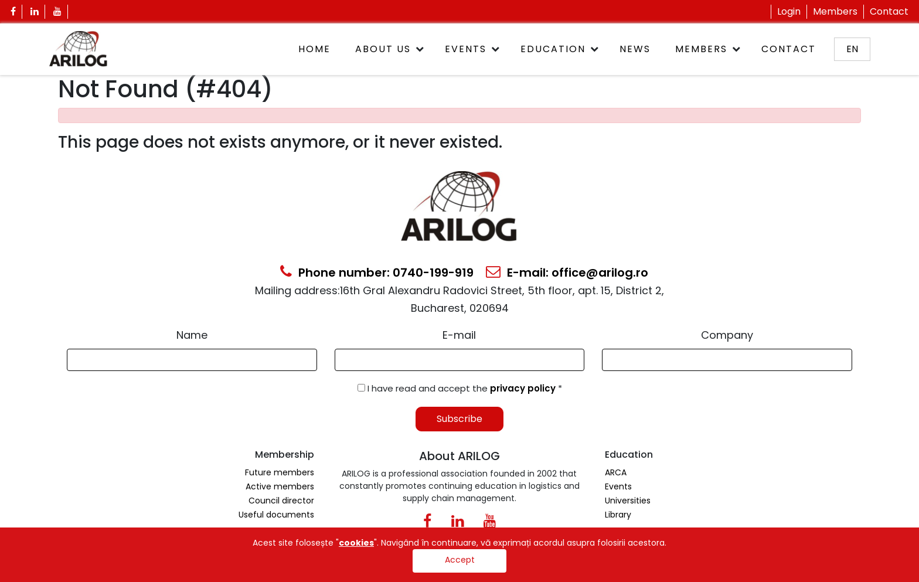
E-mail (459, 335)
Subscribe (459, 419)
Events (465, 49)
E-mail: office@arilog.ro (567, 272)
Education (553, 49)
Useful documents (276, 514)
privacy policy (524, 388)
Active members (280, 486)
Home (314, 49)
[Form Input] (192, 360)
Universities (628, 500)
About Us (383, 49)
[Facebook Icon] (13, 12)
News (635, 49)
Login (789, 11)
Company (727, 335)
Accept (460, 560)
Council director (281, 500)
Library (618, 514)
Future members (279, 472)
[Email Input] (460, 360)
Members (835, 11)
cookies (356, 543)
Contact (889, 11)
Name (191, 335)
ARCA (616, 472)
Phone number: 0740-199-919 (377, 272)
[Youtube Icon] (57, 12)
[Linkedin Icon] (35, 12)
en (852, 49)
